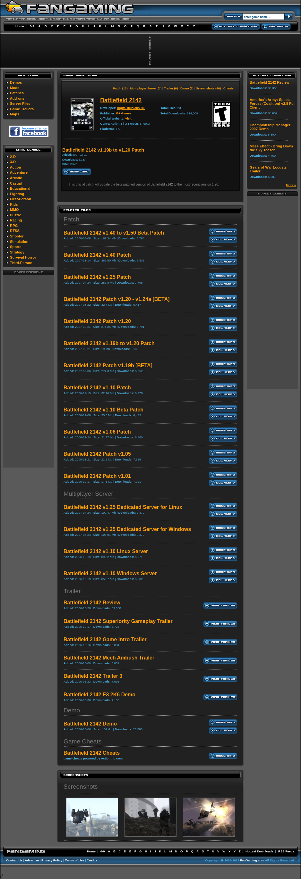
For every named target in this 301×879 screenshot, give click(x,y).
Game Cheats (82, 741)
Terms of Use (74, 860)
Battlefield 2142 (121, 100)
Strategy (17, 252)
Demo (72, 710)
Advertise (32, 860)
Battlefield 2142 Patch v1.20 (97, 321)
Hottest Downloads (259, 851)
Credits (92, 860)
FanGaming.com (252, 860)
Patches (17, 93)
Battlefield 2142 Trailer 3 (93, 676)
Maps (14, 114)
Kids (14, 204)
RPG (14, 226)
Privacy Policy (51, 860)
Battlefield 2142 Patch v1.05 (97, 454)
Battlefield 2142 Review (92, 602)
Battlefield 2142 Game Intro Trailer (105, 639)
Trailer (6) (171, 88)
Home (19, 26)
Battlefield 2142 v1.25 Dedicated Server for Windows (127, 529)
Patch (71, 219)
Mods (14, 88)
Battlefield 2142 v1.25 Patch (97, 277)
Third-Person (21, 263)
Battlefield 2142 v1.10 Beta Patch (103, 409)
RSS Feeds (286, 851)
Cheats (228, 88)
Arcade (16, 178)
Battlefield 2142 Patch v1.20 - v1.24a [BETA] (117, 299)
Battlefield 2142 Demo (90, 723)
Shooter (16, 236)
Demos (16, 82)
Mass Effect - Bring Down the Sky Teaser (271, 148)
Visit (128, 118)
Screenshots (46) (208, 88)
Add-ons (17, 98)
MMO (14, 209)
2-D (13, 157)
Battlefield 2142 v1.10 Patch (97, 387)
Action (15, 167)
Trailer (72, 591)
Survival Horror (23, 257)
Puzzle (15, 215)
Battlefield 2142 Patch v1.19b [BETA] (108, 365)
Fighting (17, 194)
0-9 (32, 26)
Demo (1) (187, 88)
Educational (20, 188)
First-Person (20, 199)
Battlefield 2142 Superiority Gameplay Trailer (118, 621)
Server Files (20, 103)
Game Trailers (22, 109)
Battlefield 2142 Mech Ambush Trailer (109, 657)
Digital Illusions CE (131, 108)
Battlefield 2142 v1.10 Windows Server (110, 573)
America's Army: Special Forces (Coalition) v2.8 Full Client (273, 103)
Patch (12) (120, 88)
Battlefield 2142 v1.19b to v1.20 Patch (109, 343)
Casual (16, 183)
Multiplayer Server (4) (146, 88)
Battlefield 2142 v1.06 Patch (97, 432)
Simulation (19, 242)
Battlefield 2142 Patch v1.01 (97, 476)
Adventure (19, 172)
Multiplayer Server (88, 493)
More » (291, 185)
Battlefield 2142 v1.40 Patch (97, 255)
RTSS (15, 231)
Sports (15, 247)
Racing (16, 220)
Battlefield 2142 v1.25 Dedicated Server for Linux (123, 507)
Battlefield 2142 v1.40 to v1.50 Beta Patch (114, 233)
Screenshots (81, 786)
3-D (13, 162)
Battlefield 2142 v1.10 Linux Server (106, 551)
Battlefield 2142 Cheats (92, 753)
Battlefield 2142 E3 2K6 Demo (99, 694)
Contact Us (14, 860)
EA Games (124, 113)
